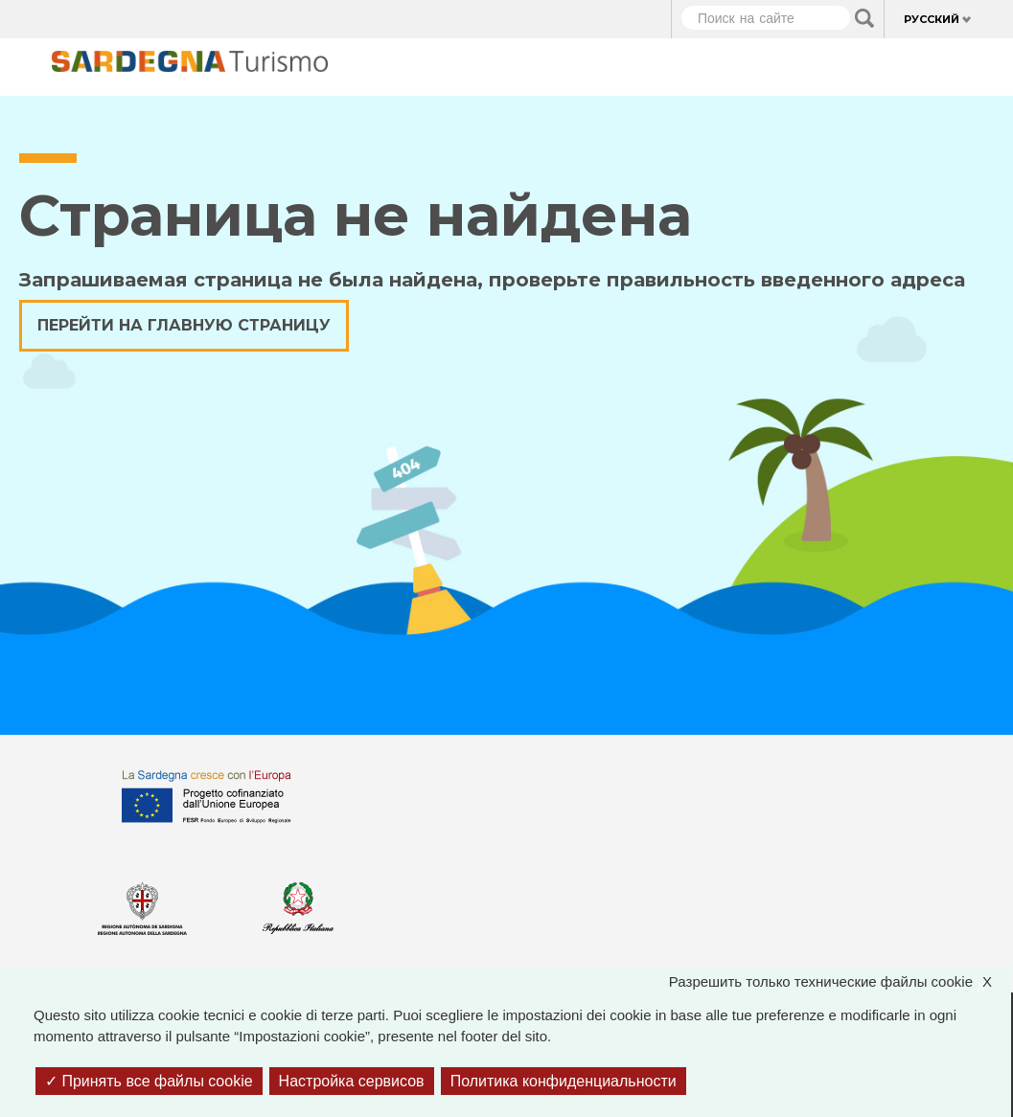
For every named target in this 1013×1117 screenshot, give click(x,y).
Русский (931, 19)
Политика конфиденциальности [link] (563, 1081)
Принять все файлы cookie (149, 1081)
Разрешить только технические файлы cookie (840, 982)
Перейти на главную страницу (184, 325)
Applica (864, 18)
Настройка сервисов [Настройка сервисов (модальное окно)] (352, 1081)
